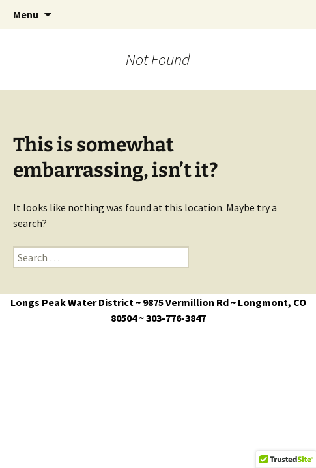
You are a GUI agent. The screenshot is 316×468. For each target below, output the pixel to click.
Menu (25, 14)
